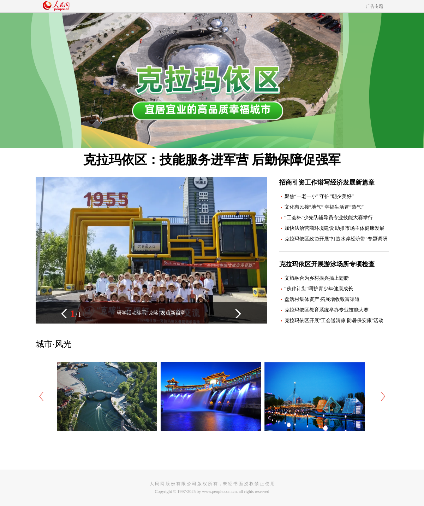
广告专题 (374, 6)
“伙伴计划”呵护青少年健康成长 (319, 288)
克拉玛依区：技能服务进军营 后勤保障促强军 (212, 160)
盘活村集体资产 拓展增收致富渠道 (322, 299)
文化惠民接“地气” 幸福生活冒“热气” (324, 207)
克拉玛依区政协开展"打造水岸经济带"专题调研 (336, 239)
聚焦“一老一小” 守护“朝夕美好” (319, 196)
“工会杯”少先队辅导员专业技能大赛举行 (329, 217)
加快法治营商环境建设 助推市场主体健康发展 (335, 228)
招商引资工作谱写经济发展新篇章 (327, 182)
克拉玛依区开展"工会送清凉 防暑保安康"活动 (334, 320)
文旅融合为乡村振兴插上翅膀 (317, 278)
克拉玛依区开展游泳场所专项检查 (327, 264)
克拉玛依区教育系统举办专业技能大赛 (327, 310)
